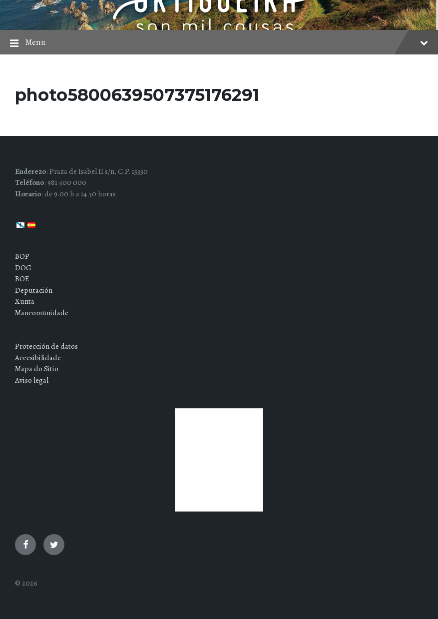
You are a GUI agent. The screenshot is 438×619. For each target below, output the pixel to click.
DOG (23, 268)
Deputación (33, 290)
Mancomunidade (41, 313)
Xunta (24, 301)
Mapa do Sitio (36, 369)
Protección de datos (46, 346)
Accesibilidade (38, 358)
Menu (219, 43)
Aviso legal (31, 380)
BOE (22, 279)
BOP (22, 256)
